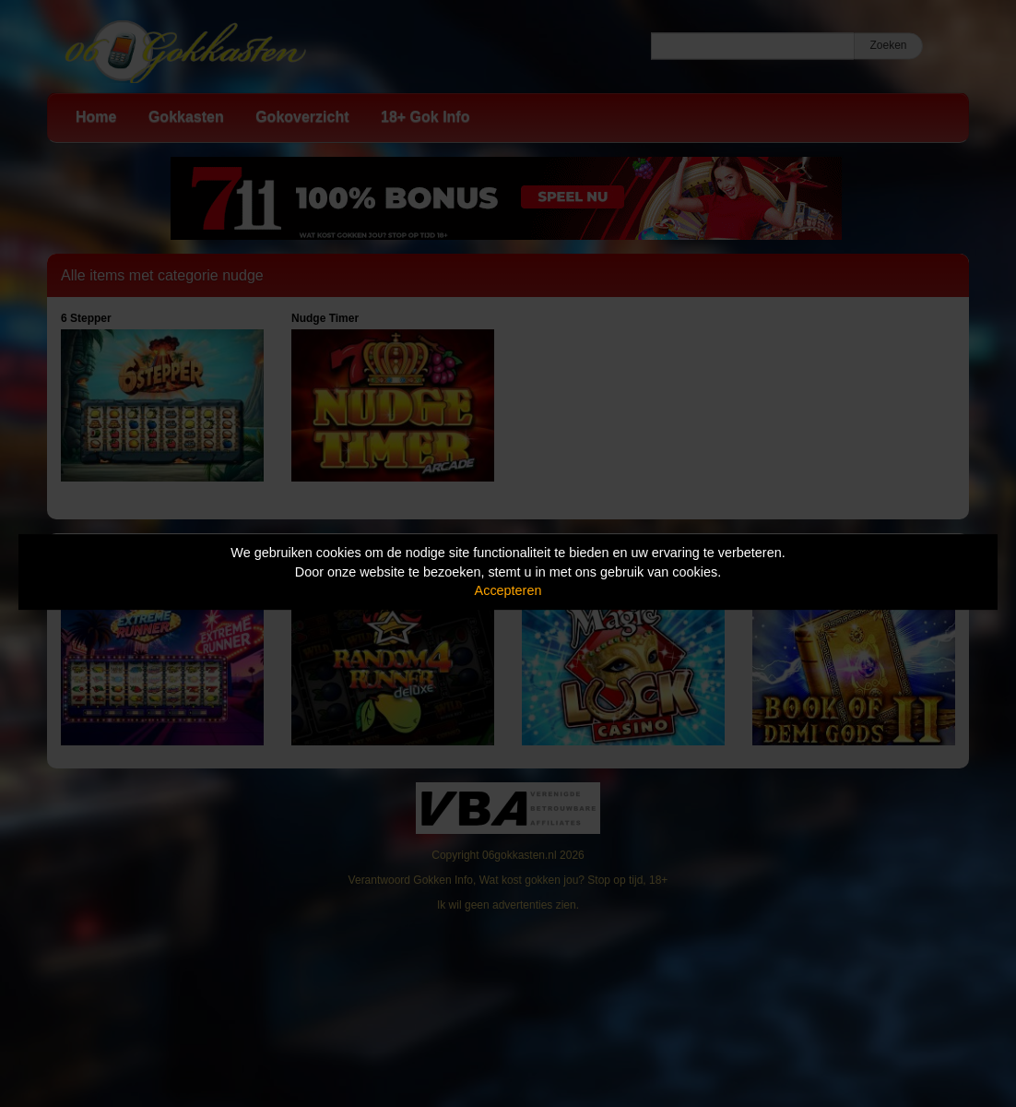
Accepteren (508, 590)
